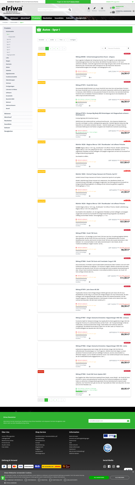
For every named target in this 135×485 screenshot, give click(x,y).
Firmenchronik (6, 443)
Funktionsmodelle (11, 77)
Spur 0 (8, 49)
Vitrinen (8, 83)
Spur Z (8, 52)
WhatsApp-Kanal (40, 453)
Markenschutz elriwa (7, 440)
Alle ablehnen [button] (119, 477)
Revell (8, 108)
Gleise (8, 67)
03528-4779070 (74, 2)
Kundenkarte (39, 451)
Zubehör (8, 70)
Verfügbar (73, 40)
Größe (53, 40)
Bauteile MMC (10, 99)
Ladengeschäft (6, 438)
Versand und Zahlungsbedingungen (79, 438)
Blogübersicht (39, 447)
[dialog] (67, 477)
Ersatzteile (9, 96)
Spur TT (9, 42)
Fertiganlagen (10, 86)
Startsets (8, 64)
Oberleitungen (10, 80)
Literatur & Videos (11, 89)
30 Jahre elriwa (6, 445)
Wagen (8, 61)
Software (8, 92)
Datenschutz (72, 440)
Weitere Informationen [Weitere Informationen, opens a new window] (59, 477)
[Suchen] (70, 9)
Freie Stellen (5, 447)
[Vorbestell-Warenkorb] (120, 12)
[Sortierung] (118, 48)
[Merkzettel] (94, 9)
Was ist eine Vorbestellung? (77, 451)
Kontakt (37, 443)
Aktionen (7, 114)
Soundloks (7, 124)
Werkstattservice (40, 440)
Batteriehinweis (73, 436)
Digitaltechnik (10, 73)
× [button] (133, 472)
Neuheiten (8, 121)
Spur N (8, 44)
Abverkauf (7, 117)
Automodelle (10, 31)
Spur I (8, 34)
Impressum (72, 449)
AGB (70, 443)
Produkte (7, 28)
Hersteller (43, 40)
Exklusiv (7, 128)
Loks (7, 58)
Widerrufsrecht (73, 445)
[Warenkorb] (116, 7)
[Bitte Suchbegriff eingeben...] (53, 9)
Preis (62, 40)
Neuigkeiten (8, 131)
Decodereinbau (39, 438)
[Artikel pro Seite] (104, 48)
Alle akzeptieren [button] (99, 477)
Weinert (8, 102)
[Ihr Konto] (88, 9)
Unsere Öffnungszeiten (8, 436)
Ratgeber (38, 449)
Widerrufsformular (74, 447)
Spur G (8, 47)
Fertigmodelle (12, 37)
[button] (3, 478)
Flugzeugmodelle (11, 55)
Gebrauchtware (10, 105)
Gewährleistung (39, 445)
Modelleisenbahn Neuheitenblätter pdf (46, 436)
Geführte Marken (74, 453)
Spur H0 (9, 39)
